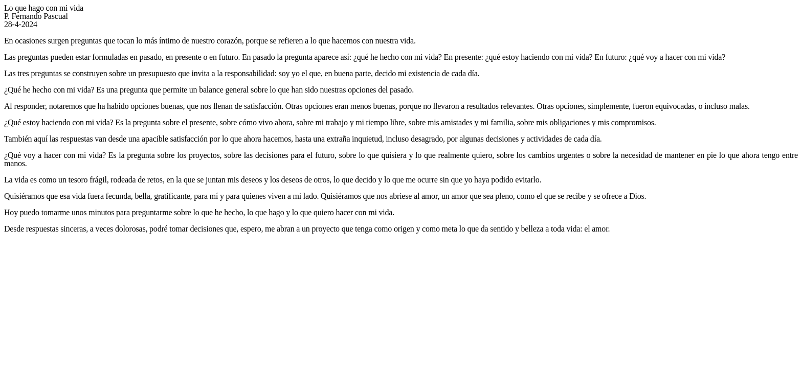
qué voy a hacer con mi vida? (678, 57)
